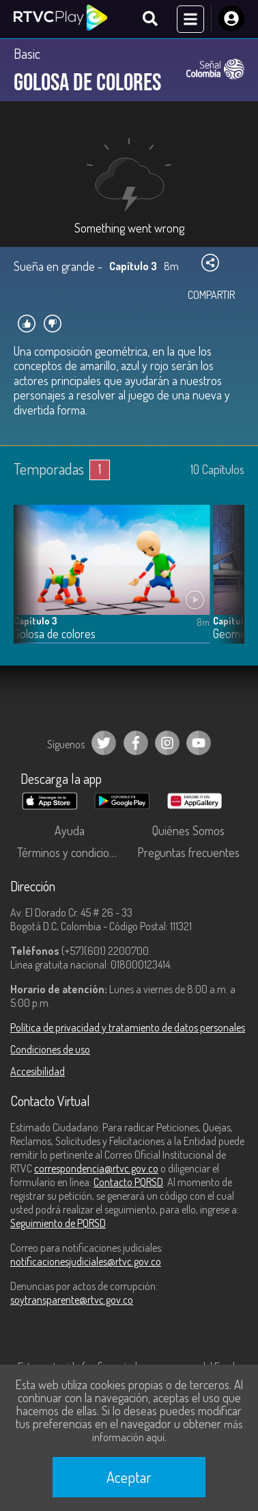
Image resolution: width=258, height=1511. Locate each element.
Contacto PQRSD (128, 1182)
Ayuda (70, 830)
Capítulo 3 (35, 621)
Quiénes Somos (188, 830)
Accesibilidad (37, 1071)
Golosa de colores (55, 634)
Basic (27, 53)
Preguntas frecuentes (188, 852)
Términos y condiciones (71, 852)
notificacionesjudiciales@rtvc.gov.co (85, 1261)
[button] (227, 584)
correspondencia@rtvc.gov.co (96, 1168)
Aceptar (129, 1476)
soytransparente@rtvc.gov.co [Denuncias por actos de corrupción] (71, 1299)
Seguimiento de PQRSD (58, 1223)
